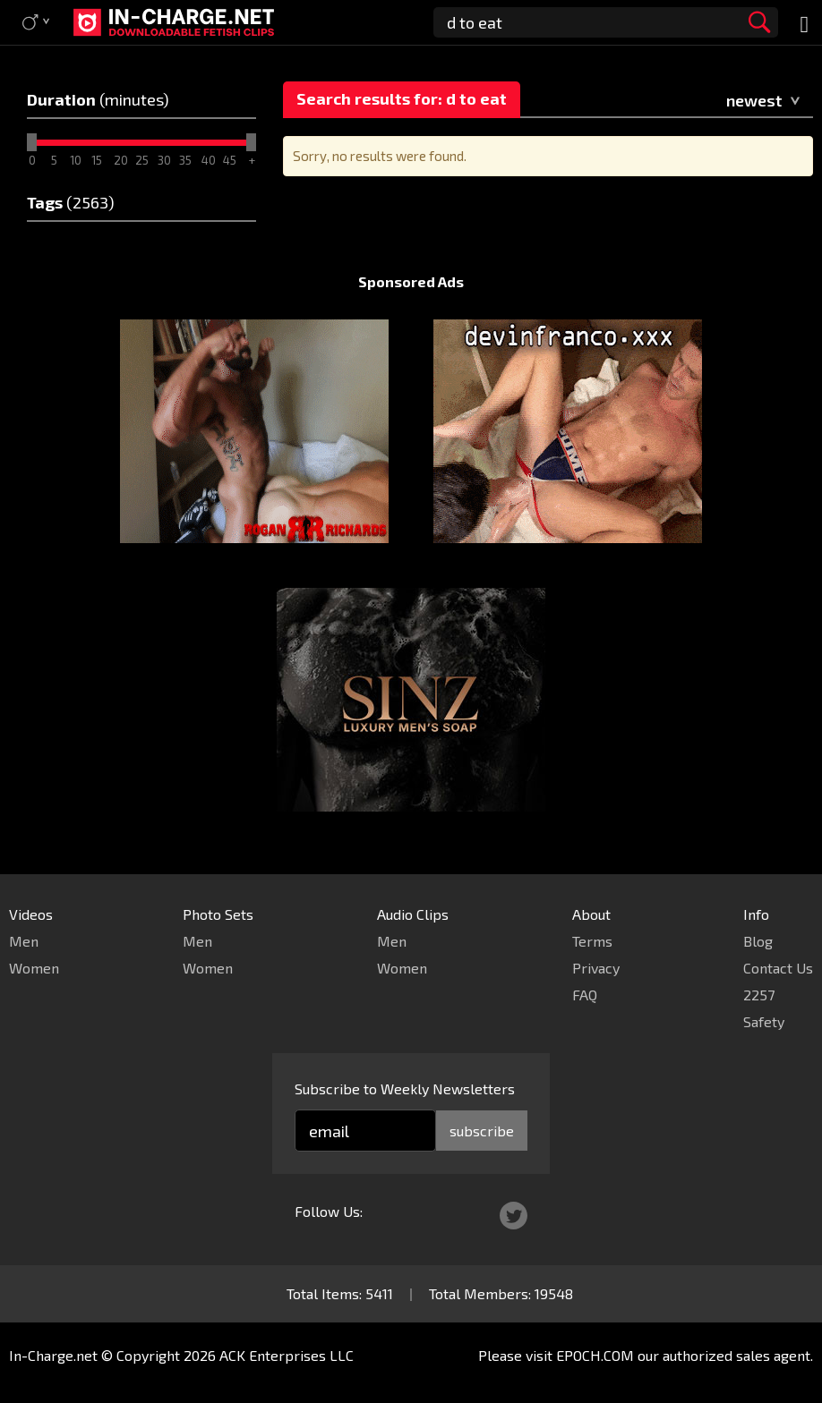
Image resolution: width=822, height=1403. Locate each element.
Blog (758, 940)
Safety (763, 1021)
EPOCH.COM (595, 1355)
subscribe (482, 1130)
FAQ (584, 994)
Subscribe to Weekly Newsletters (405, 1088)
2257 (759, 994)
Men (24, 940)
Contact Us (778, 967)
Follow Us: (329, 1211)
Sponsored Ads (411, 281)
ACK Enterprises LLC (286, 1355)
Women (34, 967)
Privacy (596, 967)
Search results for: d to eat (401, 98)
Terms (592, 940)
